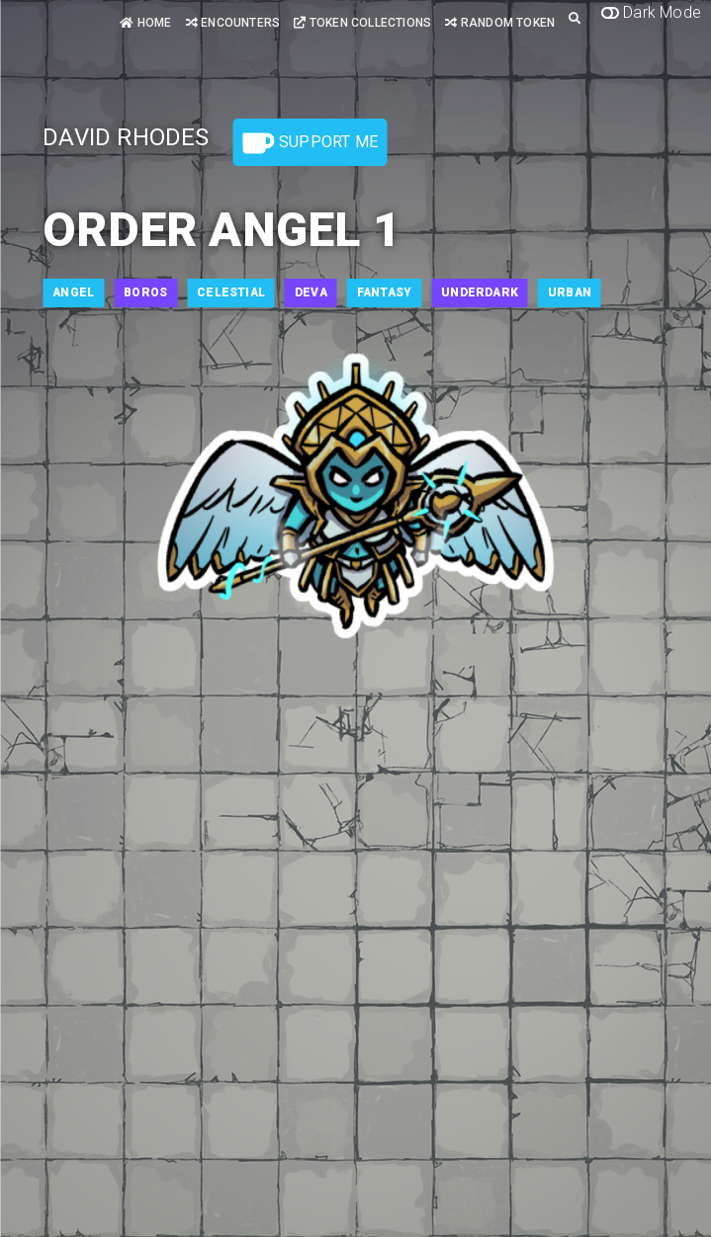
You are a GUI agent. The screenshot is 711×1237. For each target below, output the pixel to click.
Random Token (500, 23)
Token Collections (362, 23)
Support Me (310, 143)
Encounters (233, 23)
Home (145, 23)
